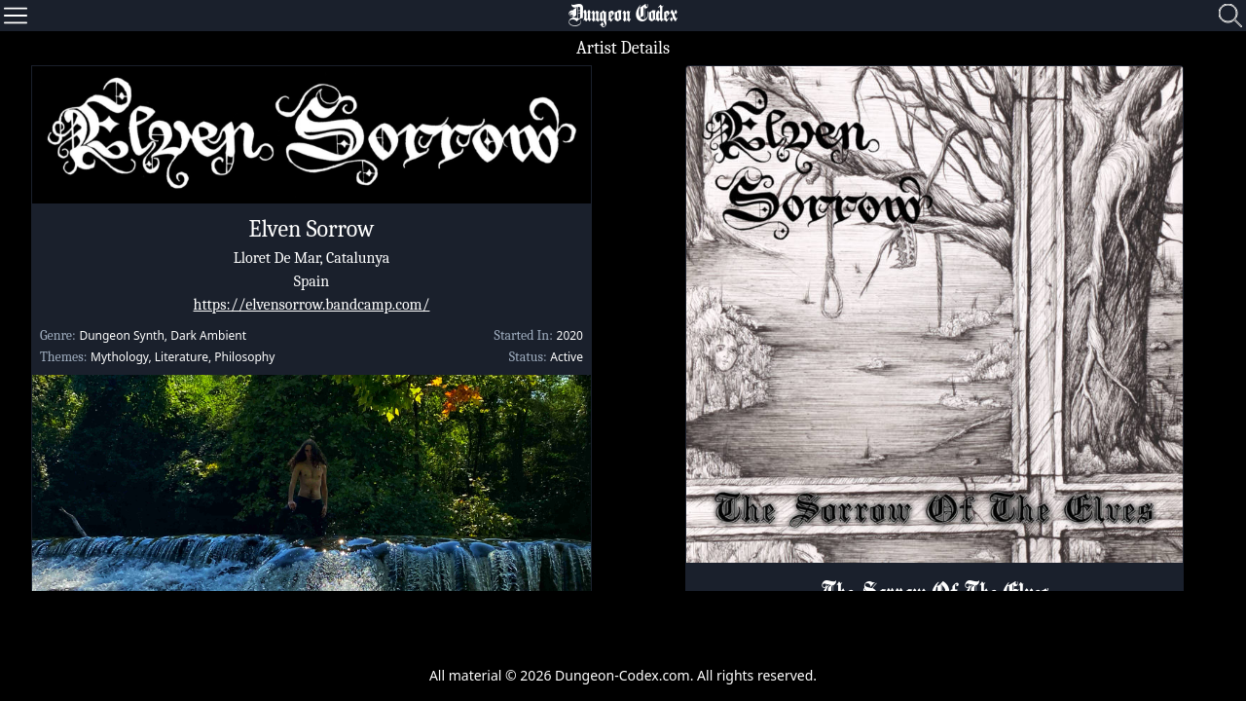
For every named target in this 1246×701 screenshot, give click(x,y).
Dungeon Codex (623, 15)
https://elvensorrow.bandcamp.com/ (312, 305)
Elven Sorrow (312, 228)
